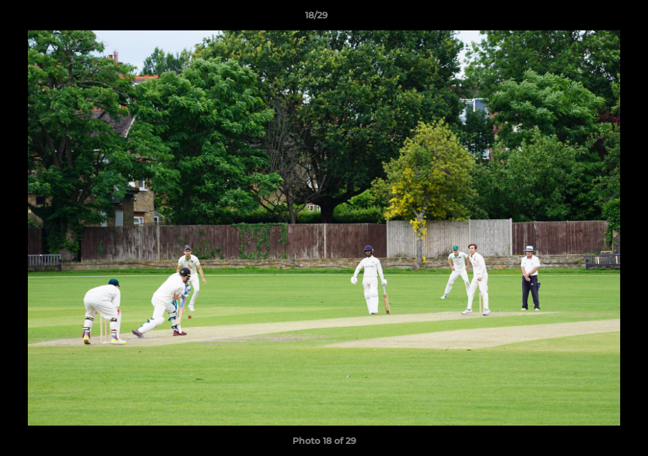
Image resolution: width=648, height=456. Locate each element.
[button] (594, 18)
